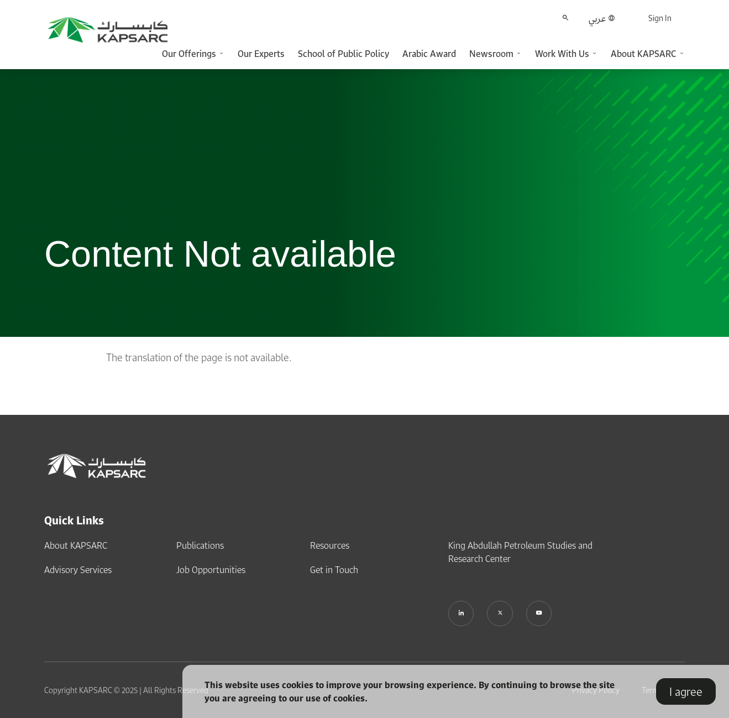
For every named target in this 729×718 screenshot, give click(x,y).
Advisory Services (78, 568)
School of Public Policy (343, 53)
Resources (329, 544)
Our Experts (261, 53)
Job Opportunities (210, 568)
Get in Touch (334, 568)
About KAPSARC (75, 544)
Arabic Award (429, 53)
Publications (200, 544)
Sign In (660, 18)
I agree (685, 691)
